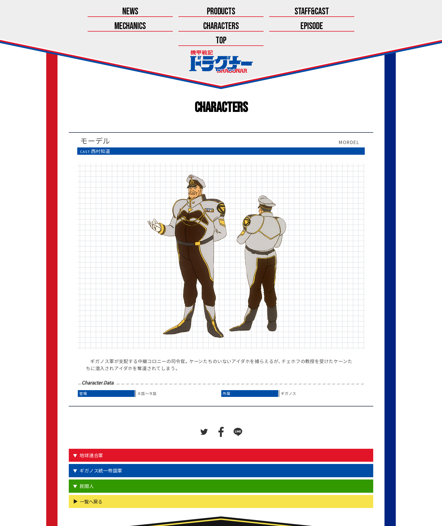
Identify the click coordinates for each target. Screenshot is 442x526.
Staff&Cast (174, 12)
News (80, 12)
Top (362, 12)
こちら (235, 508)
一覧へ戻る (91, 473)
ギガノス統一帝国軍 (101, 442)
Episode (315, 12)
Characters (268, 12)
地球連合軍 (92, 427)
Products (126, 12)
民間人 (87, 457)
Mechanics (221, 12)
